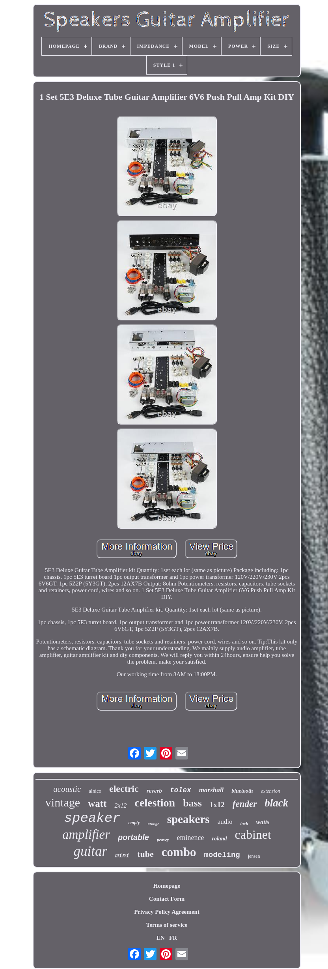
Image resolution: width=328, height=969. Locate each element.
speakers (188, 819)
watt (97, 803)
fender (245, 804)
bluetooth (242, 791)
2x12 (120, 805)
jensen (254, 856)
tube (145, 854)
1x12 (217, 805)
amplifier (86, 834)
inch (244, 823)
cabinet (253, 834)
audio (225, 821)
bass (192, 803)
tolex (180, 790)
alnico (95, 791)
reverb (154, 791)
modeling (222, 855)
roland (219, 839)
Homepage (166, 886)
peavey (163, 839)
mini (122, 856)
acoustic (67, 789)
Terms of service (166, 925)
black (276, 803)
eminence (190, 838)
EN (161, 938)
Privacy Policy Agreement (166, 912)
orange (153, 823)
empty (134, 822)
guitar (91, 851)
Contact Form (166, 899)
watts (263, 822)
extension (270, 791)
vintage (62, 802)
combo (179, 852)
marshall (211, 790)
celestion (154, 803)
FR (173, 938)
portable (133, 837)
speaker (92, 818)
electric (124, 789)
